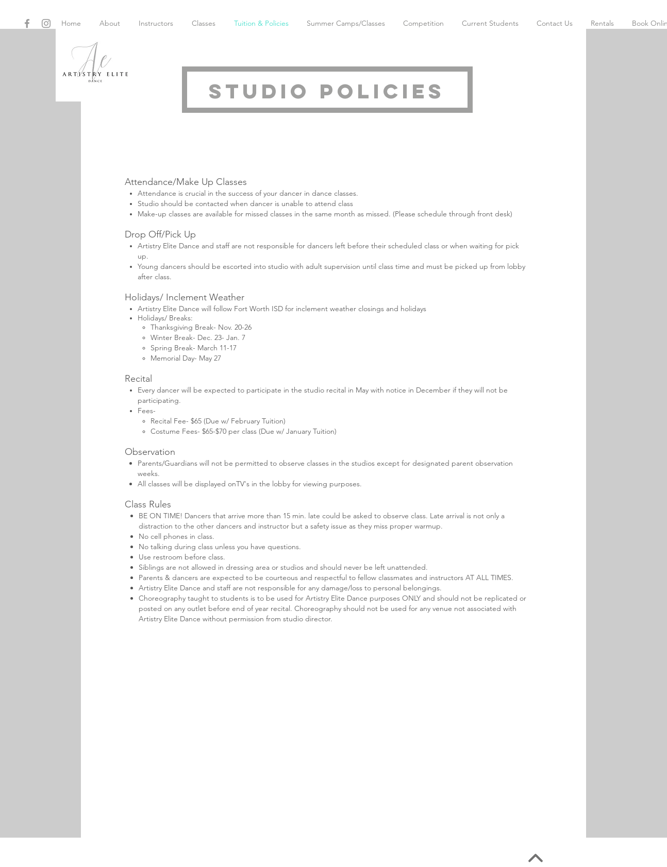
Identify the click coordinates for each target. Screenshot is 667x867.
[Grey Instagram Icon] (46, 23)
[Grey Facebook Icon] (27, 23)
